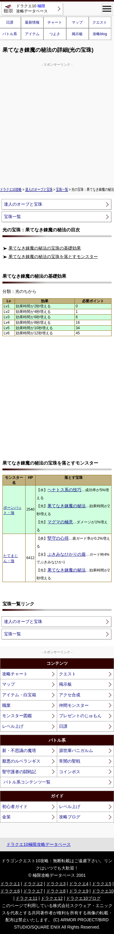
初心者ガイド (15, 806)
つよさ (54, 34)
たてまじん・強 (10, 558)
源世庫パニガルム (76, 750)
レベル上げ (12, 726)
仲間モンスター (74, 705)
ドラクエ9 (78, 891)
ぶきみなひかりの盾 (66, 554)
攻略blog (100, 34)
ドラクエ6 (10, 891)
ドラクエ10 (103, 891)
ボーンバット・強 (12, 510)
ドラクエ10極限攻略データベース (38, 844)
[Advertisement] (57, 124)
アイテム (32, 34)
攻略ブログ (69, 816)
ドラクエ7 (33, 891)
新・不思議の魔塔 (19, 750)
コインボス (69, 771)
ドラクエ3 (56, 883)
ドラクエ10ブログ (83, 898)
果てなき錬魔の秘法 (66, 505)
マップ (77, 22)
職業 (6, 705)
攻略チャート (15, 673)
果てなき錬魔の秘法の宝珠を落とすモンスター (53, 256)
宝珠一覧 (62, 189)
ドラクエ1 (10, 883)
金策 (6, 816)
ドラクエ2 (33, 883)
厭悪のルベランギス (21, 761)
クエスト (99, 22)
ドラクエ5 (101, 883)
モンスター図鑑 (17, 715)
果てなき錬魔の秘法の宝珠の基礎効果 (45, 248)
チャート (54, 22)
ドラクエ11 (26, 898)
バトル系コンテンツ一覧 (27, 782)
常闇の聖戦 (69, 761)
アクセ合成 (69, 694)
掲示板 (77, 34)
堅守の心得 (58, 538)
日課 (63, 726)
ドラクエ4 (78, 883)
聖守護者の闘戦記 (19, 771)
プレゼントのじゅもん (80, 715)
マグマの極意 (60, 521)
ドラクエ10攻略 (11, 189)
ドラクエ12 (52, 898)
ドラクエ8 (56, 891)
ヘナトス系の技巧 (64, 489)
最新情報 (32, 22)
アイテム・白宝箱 (19, 694)
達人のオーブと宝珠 (39, 189)
